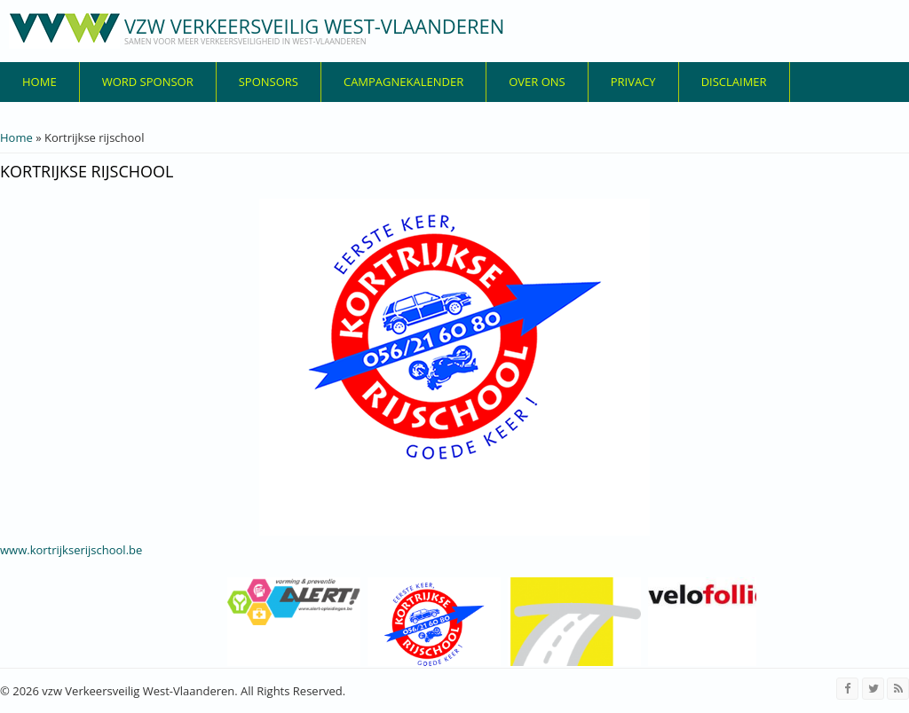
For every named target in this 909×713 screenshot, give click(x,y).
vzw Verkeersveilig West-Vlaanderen (314, 25)
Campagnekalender (403, 82)
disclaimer (734, 82)
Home (39, 82)
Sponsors (268, 82)
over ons (537, 82)
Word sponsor (148, 82)
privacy (633, 82)
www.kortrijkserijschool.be (71, 550)
